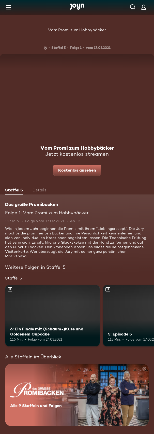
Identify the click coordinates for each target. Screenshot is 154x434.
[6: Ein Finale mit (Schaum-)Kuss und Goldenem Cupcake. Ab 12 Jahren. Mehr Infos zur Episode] (52, 316)
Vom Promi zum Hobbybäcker (77, 29)
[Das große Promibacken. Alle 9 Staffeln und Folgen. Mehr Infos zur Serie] (77, 395)
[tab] (14, 190)
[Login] (143, 7)
